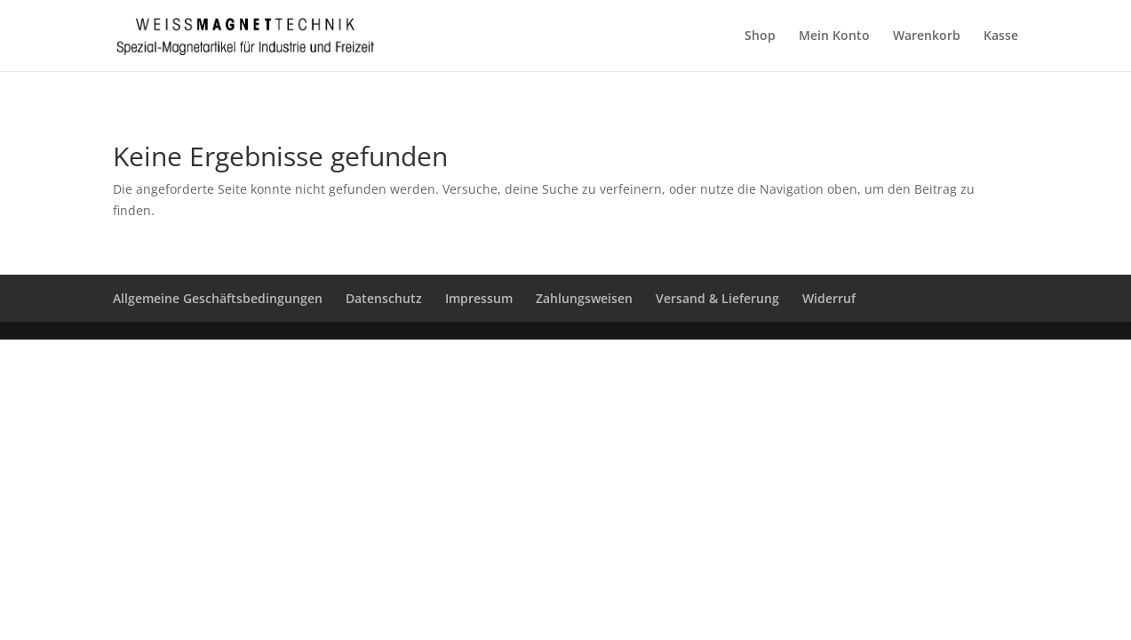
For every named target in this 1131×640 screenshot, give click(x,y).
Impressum (479, 298)
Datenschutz (384, 298)
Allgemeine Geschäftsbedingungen (218, 298)
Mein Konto (834, 36)
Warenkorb (926, 36)
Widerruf (829, 298)
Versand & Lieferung (717, 298)
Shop (760, 36)
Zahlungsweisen (584, 298)
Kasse (1001, 36)
